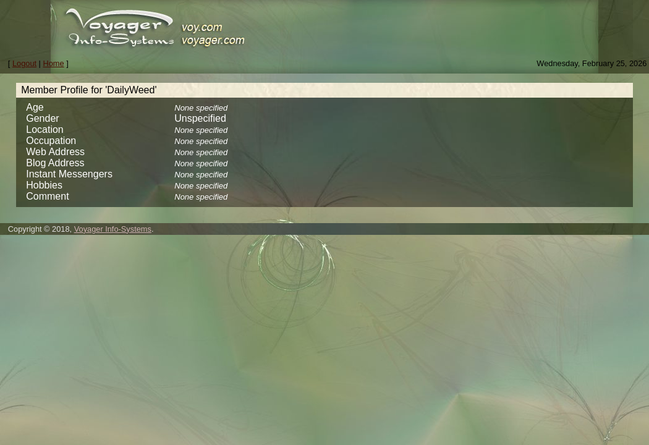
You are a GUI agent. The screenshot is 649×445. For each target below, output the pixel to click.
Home (53, 63)
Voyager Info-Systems (112, 229)
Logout (24, 63)
